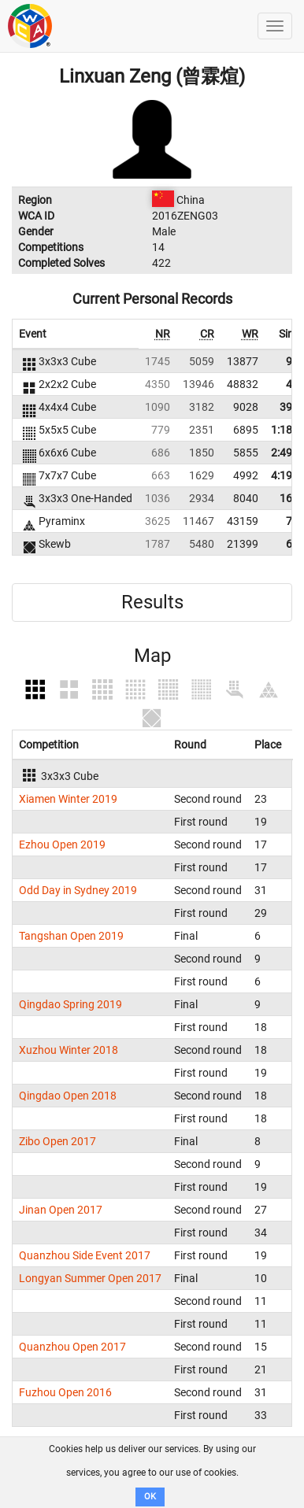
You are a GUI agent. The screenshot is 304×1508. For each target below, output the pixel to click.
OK (150, 1496)
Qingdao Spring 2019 (70, 1004)
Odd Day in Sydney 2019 (78, 890)
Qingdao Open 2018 (68, 1095)
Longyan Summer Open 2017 (90, 1278)
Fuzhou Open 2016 (65, 1392)
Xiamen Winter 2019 (68, 799)
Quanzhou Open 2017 (72, 1346)
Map (152, 656)
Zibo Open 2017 (57, 1141)
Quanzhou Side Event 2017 (84, 1255)
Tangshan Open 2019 (71, 936)
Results (152, 602)
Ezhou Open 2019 (62, 844)
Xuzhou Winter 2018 (68, 1050)
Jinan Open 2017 (60, 1209)
